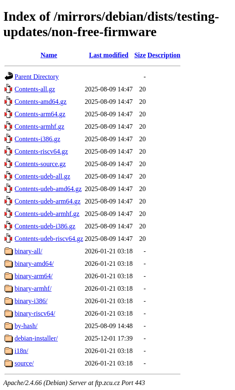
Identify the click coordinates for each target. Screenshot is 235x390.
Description (164, 55)
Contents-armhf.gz (39, 126)
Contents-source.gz (40, 163)
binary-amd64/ (34, 263)
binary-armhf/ (33, 288)
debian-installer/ (36, 338)
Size (140, 55)
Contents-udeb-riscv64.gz (49, 238)
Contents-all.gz (35, 89)
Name (48, 55)
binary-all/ (28, 251)
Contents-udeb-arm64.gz (48, 201)
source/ (24, 363)
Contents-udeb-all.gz (42, 176)
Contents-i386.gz (37, 138)
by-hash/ (26, 325)
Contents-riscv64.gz (41, 151)
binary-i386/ (31, 300)
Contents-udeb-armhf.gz (47, 213)
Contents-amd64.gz (41, 101)
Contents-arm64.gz (40, 114)
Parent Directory (37, 76)
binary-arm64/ (34, 276)
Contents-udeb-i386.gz (45, 226)
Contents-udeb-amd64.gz (48, 188)
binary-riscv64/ (35, 313)
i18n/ (21, 350)
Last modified (109, 55)
